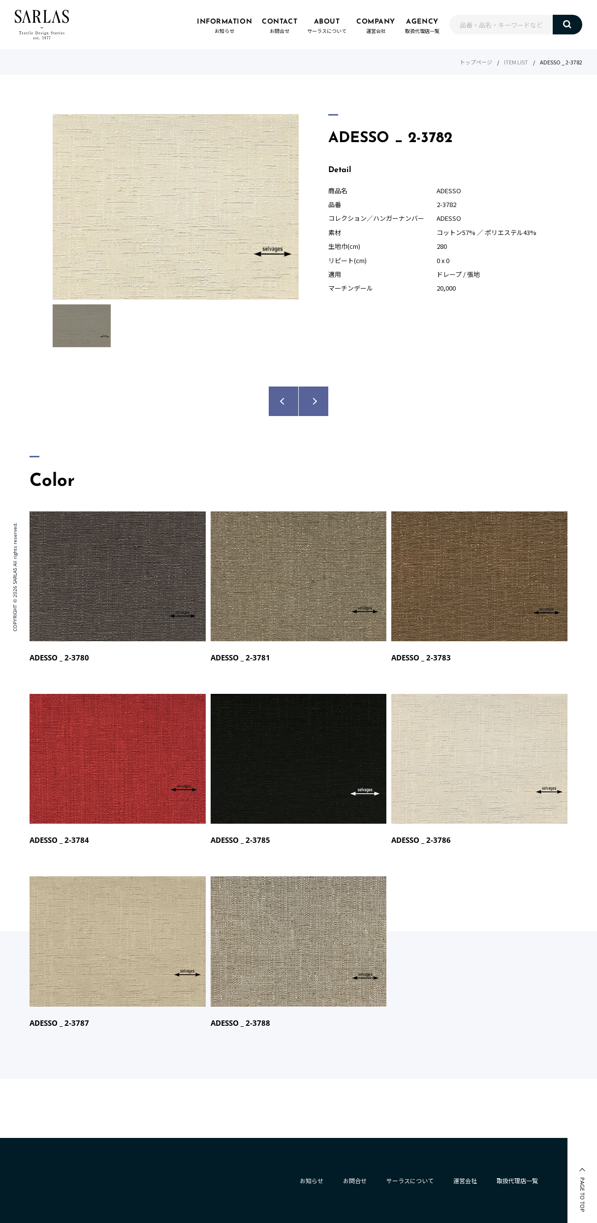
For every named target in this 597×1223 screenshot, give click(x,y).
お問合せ (355, 1180)
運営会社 (465, 1180)
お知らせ (311, 1180)
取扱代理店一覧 (517, 1180)
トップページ (476, 62)
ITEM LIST (516, 62)
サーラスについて (410, 1180)
